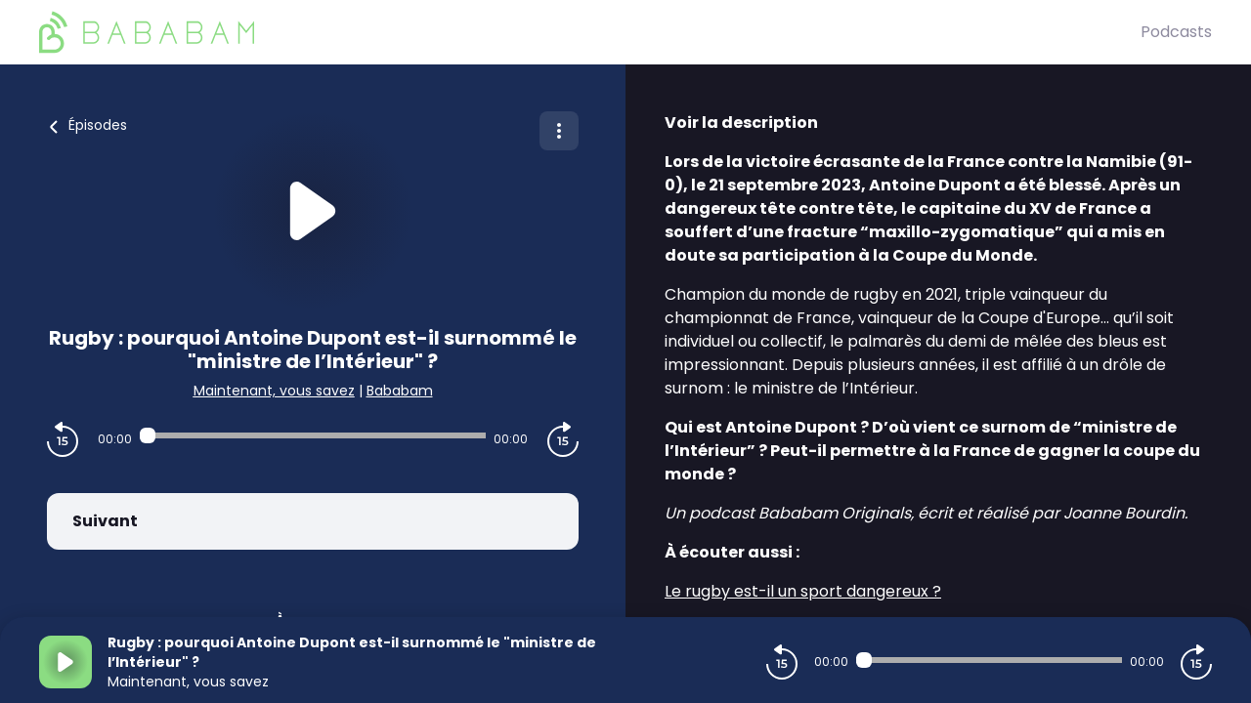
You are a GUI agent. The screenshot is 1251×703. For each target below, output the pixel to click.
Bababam (400, 390)
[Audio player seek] (313, 435)
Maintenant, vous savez (274, 390)
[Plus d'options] (559, 130)
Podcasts (1176, 32)
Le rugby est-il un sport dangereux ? (803, 591)
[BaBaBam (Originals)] (590, 32)
